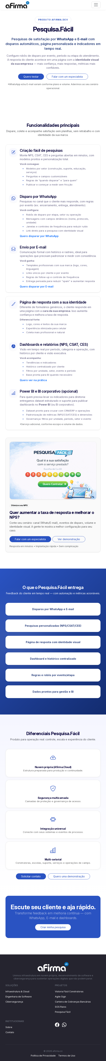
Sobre (8, 1027)
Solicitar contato (31, 876)
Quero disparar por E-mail (36, 286)
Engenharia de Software (18, 996)
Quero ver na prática (33, 380)
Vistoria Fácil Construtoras (69, 991)
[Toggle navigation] (96, 5)
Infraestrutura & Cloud (17, 991)
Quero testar (31, 76)
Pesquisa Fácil (62, 1012)
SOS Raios (60, 1006)
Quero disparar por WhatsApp (39, 236)
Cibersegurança (14, 1001)
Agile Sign (60, 996)
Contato (9, 1032)
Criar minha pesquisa (53, 927)
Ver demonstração (69, 539)
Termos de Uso (66, 1055)
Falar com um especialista (67, 76)
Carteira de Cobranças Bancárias (73, 1001)
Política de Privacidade (43, 1055)
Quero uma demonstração (69, 876)
